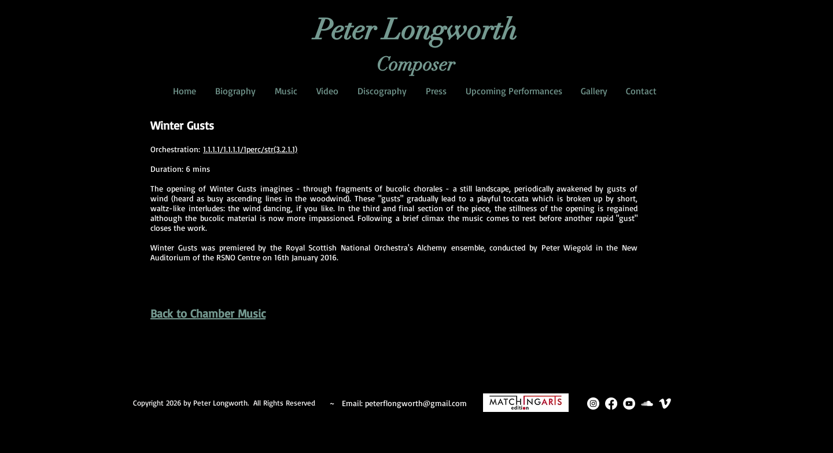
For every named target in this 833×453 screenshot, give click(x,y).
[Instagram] (593, 403)
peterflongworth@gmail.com (416, 403)
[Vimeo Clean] (665, 403)
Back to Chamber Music (208, 313)
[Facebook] (611, 403)
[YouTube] (629, 403)
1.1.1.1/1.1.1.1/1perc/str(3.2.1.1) (250, 149)
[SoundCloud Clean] (647, 403)
